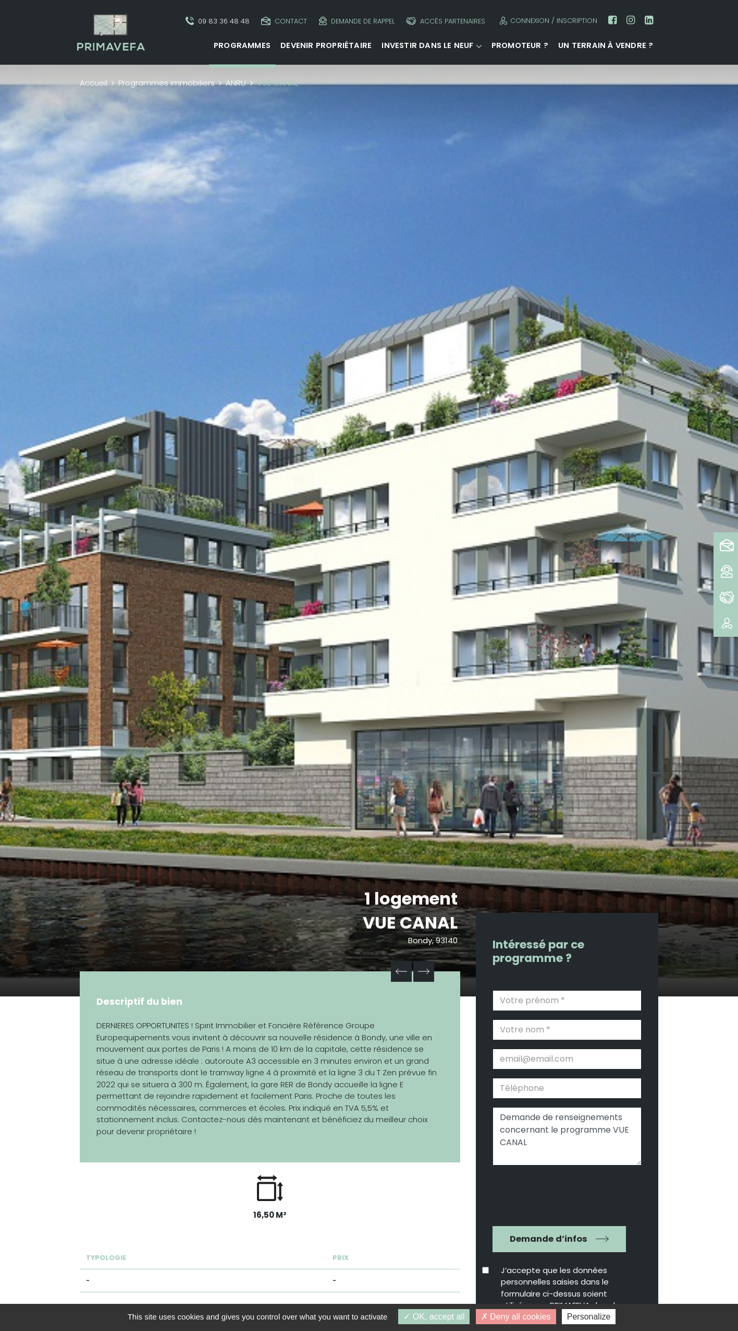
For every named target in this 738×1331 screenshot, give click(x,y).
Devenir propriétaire (326, 45)
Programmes (242, 45)
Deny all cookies (516, 1316)
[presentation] (560, 1194)
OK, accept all (433, 1316)
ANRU (236, 82)
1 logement (411, 898)
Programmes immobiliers (166, 82)
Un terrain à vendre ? (605, 45)
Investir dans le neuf (427, 45)
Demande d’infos (548, 1239)
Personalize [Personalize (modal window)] (589, 1316)
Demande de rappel (357, 21)
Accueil (93, 82)
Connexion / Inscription (547, 20)
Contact (284, 21)
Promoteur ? (519, 45)
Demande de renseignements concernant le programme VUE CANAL (567, 1136)
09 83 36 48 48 (218, 21)
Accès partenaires (445, 21)
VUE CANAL (410, 922)
